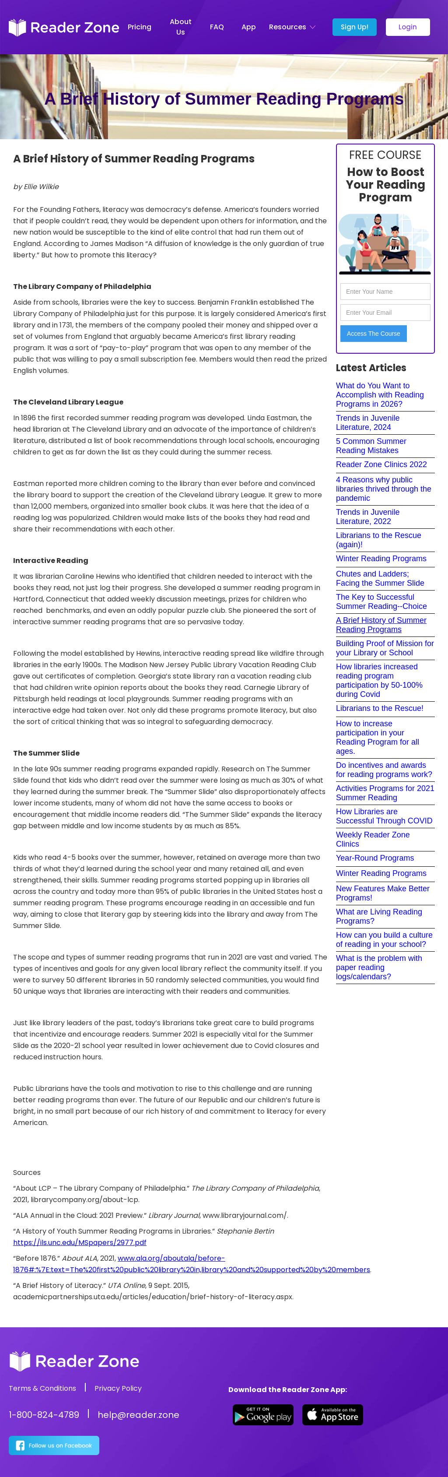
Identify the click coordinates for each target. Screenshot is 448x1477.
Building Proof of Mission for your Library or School (385, 648)
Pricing (139, 27)
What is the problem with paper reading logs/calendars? (379, 967)
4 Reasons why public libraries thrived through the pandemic (383, 489)
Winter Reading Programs (381, 558)
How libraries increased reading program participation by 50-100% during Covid (379, 680)
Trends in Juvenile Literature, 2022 (367, 517)
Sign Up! (354, 27)
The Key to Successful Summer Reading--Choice (381, 602)
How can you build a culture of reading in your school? (384, 940)
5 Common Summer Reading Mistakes (371, 446)
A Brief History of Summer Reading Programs (381, 625)
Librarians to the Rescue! (380, 708)
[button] (294, 27)
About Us (181, 27)
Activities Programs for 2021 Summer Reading (385, 793)
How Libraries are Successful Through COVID (384, 816)
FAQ (217, 27)
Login (408, 27)
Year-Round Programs (375, 858)
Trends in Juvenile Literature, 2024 (367, 423)
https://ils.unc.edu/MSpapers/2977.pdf (80, 1243)
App (249, 27)
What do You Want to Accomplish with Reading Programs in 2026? (380, 394)
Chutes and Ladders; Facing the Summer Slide (380, 578)
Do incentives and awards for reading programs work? (384, 770)
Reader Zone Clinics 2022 (381, 464)
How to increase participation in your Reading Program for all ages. (377, 737)
